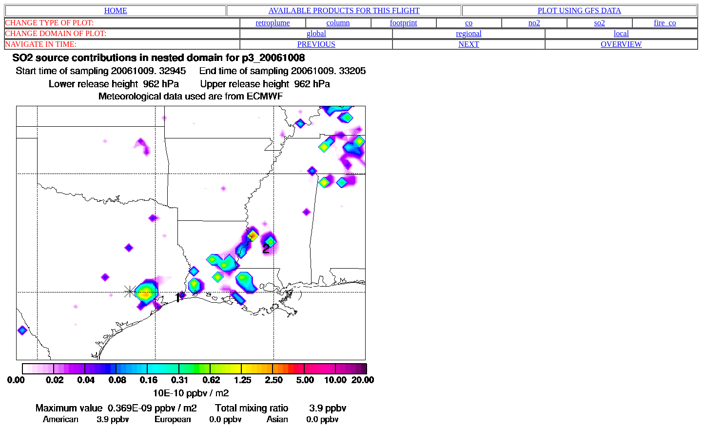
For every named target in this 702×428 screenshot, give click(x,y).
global (316, 33)
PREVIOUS (316, 44)
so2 (599, 23)
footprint (403, 23)
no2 (534, 23)
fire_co (665, 23)
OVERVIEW (621, 44)
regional (469, 33)
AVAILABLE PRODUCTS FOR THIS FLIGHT (344, 10)
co (468, 23)
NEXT (468, 44)
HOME (115, 10)
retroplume (272, 23)
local (621, 33)
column (338, 23)
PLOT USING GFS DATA (579, 10)
